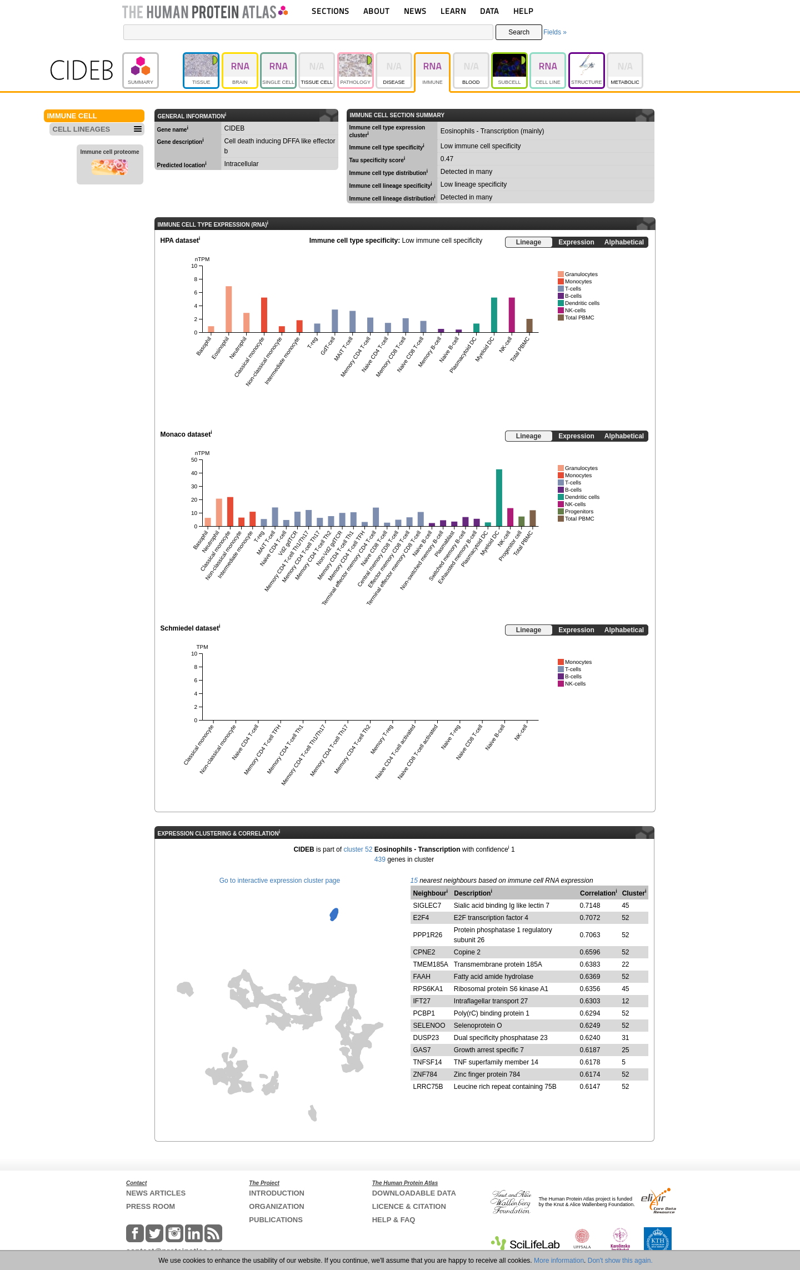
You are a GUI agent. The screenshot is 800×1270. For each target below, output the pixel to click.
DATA (489, 11)
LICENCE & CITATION (409, 1206)
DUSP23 (426, 1038)
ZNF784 (425, 1074)
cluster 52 (357, 849)
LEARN (453, 11)
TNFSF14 (427, 1062)
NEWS (415, 11)
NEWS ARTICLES (156, 1193)
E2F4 (421, 918)
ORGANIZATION (276, 1206)
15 (414, 880)
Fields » (555, 32)
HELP (523, 11)
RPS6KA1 (428, 989)
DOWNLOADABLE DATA (414, 1193)
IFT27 (422, 1001)
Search (518, 32)
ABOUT (376, 11)
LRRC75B (428, 1087)
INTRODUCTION (276, 1193)
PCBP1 (424, 1013)
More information (559, 1260)
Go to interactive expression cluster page (279, 880)
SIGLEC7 (427, 905)
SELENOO (429, 1025)
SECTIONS (330, 11)
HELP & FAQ (394, 1220)
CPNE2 (424, 952)
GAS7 (422, 1050)
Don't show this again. (620, 1260)
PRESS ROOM (150, 1206)
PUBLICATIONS (276, 1220)
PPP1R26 (428, 935)
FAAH (422, 977)
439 (380, 859)
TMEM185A (430, 964)
